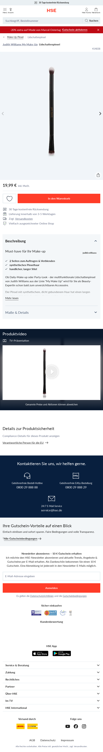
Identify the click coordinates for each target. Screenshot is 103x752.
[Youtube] (67, 726)
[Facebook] (76, 726)
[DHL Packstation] (32, 726)
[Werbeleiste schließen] (98, 30)
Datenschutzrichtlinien (42, 596)
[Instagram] (84, 726)
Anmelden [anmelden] (51, 587)
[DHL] (20, 726)
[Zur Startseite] (51, 10)
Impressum (67, 740)
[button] (51, 240)
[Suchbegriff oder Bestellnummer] (42, 20)
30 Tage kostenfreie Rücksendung (51, 2)
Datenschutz (47, 740)
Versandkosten (24, 218)
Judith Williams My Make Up (20, 44)
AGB (32, 740)
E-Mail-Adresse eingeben (20, 576)
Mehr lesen (11, 298)
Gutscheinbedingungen (75, 596)
